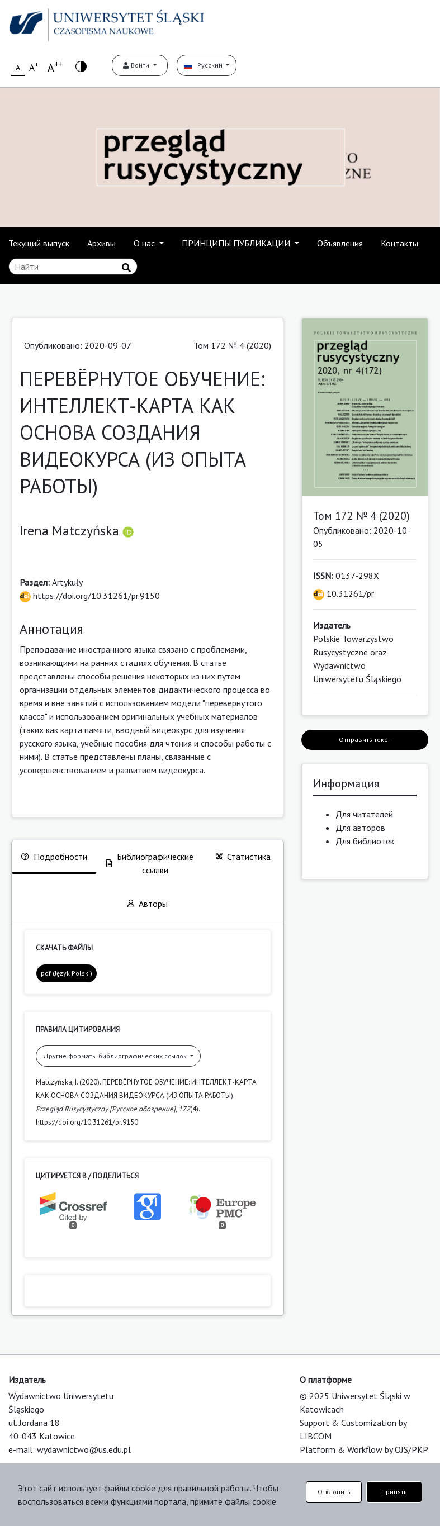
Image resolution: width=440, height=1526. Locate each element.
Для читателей (364, 814)
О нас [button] (145, 243)
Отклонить (334, 1491)
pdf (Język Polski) (66, 973)
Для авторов (360, 827)
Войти (137, 65)
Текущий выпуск (38, 243)
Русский (204, 65)
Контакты (399, 243)
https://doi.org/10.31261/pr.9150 (90, 595)
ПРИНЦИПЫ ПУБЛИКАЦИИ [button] (237, 243)
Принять (394, 1491)
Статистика (243, 856)
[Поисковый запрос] (73, 266)
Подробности (54, 856)
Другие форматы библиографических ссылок (115, 1056)
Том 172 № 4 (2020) (232, 345)
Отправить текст (364, 739)
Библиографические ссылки (149, 863)
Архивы (101, 243)
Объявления (340, 243)
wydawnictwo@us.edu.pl (84, 1449)
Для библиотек (364, 841)
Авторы (147, 903)
